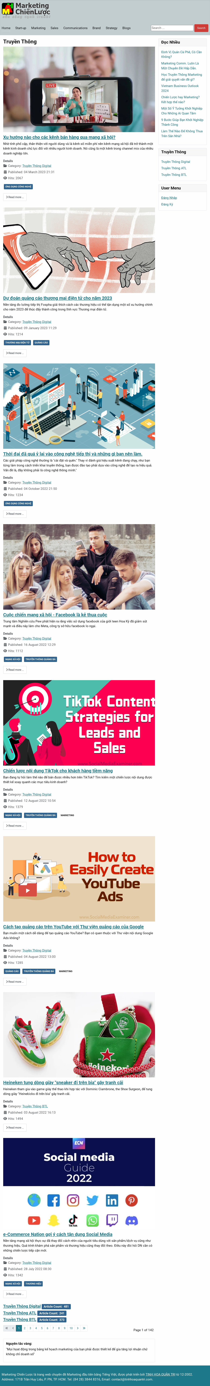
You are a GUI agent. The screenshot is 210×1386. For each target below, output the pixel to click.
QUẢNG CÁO (41, 342)
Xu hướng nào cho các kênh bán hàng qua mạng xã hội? (59, 137)
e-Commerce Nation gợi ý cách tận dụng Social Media (57, 1234)
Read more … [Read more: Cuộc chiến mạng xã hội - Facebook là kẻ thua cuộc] (15, 669)
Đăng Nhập (169, 198)
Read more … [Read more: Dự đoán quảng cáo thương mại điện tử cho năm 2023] (15, 353)
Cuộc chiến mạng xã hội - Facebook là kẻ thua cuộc (55, 615)
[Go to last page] (84, 1328)
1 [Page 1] (19, 1328)
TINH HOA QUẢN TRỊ (160, 1374)
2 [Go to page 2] (24, 1328)
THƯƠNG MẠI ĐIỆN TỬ (17, 342)
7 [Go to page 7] (53, 1328)
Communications (75, 28)
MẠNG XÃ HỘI (12, 659)
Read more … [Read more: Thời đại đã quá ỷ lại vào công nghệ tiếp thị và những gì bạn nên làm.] (15, 513)
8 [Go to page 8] (59, 1328)
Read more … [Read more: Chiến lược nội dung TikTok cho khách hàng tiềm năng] (15, 825)
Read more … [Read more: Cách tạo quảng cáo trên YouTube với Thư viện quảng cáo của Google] (15, 981)
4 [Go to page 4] (36, 1328)
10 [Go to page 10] (71, 1328)
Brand (96, 28)
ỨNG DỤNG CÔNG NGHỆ (18, 186)
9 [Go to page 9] (64, 1328)
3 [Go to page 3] (30, 1328)
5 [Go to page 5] (42, 1328)
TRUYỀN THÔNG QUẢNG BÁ (40, 659)
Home (6, 28)
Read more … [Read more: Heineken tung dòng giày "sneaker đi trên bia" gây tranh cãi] (15, 1127)
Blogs (126, 28)
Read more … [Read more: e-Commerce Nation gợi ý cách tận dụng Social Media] (15, 1294)
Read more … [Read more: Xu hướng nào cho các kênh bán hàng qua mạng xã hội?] (15, 197)
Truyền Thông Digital (36, 166)
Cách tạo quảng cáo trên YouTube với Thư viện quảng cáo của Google (73, 926)
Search (201, 28)
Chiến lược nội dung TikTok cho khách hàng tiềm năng (58, 771)
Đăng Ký (167, 204)
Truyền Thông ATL (19, 1313)
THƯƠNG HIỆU (33, 1283)
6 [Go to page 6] (47, 1328)
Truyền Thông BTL (35, 1106)
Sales (54, 28)
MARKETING (67, 815)
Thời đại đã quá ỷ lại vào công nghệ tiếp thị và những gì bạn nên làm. (72, 454)
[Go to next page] (78, 1328)
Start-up (20, 28)
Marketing (38, 28)
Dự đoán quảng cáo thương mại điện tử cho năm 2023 (57, 298)
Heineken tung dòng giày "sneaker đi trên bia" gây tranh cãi (63, 1082)
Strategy (111, 28)
